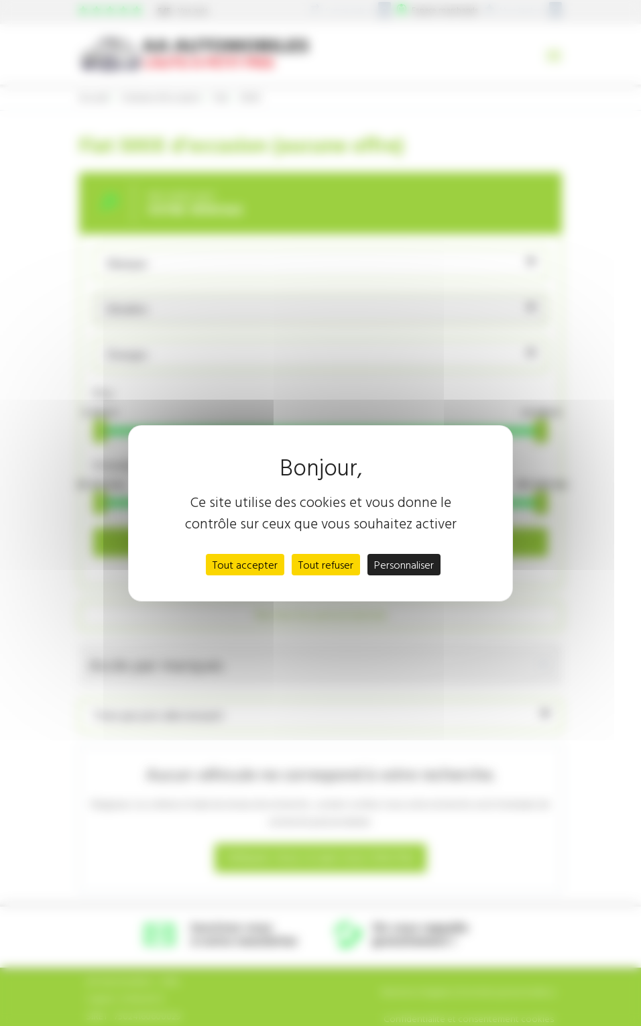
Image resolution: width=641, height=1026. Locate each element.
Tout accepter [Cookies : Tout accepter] (245, 565)
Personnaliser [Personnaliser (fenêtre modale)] (404, 565)
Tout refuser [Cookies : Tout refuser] (325, 565)
